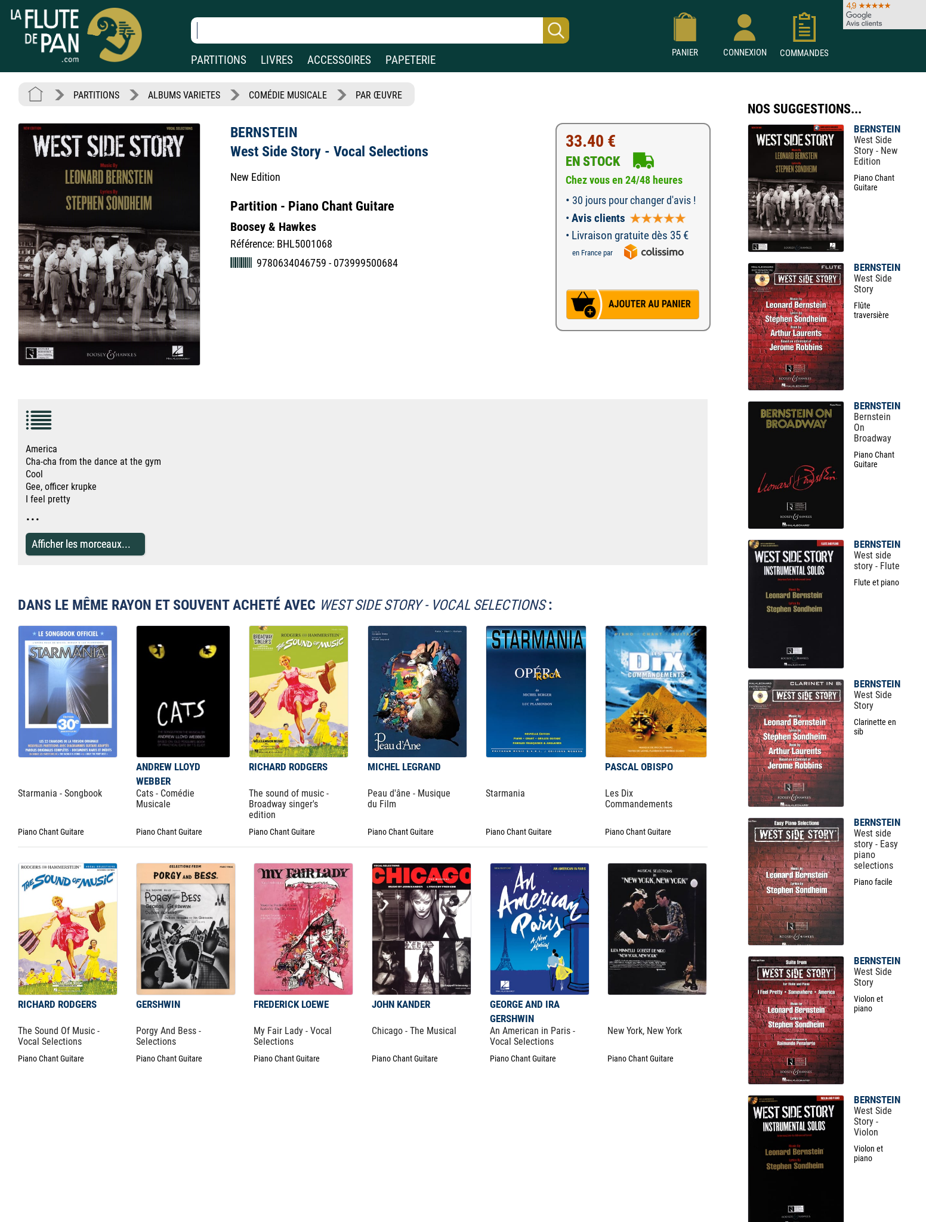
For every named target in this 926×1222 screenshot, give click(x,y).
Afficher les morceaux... (81, 544)
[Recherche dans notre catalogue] (380, 30)
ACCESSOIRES (339, 60)
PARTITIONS (218, 60)
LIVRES (277, 60)
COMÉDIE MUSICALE (288, 95)
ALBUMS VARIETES (184, 95)
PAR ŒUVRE (379, 95)
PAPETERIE (410, 60)
